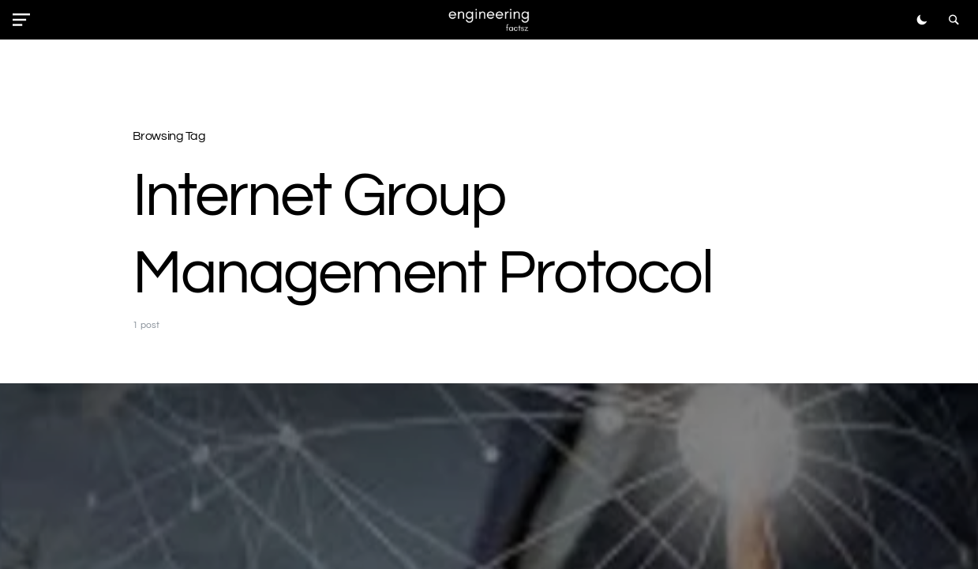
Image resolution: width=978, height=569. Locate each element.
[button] (24, 20)
